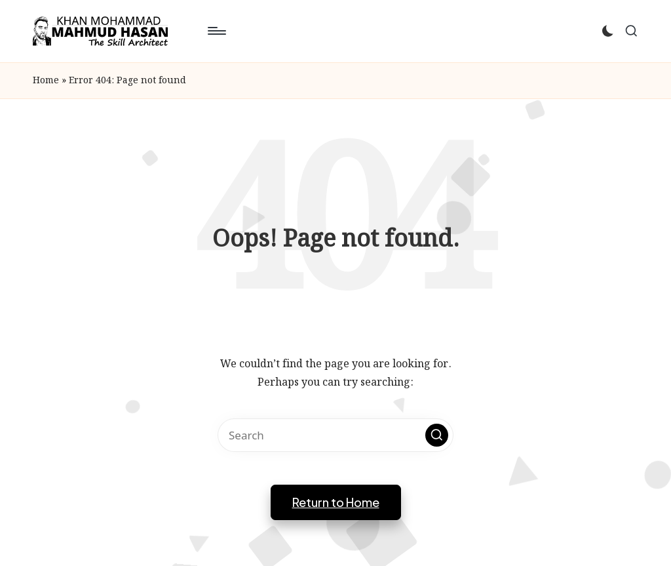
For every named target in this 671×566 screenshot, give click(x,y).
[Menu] (216, 30)
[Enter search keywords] (335, 435)
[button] (436, 435)
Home (46, 80)
